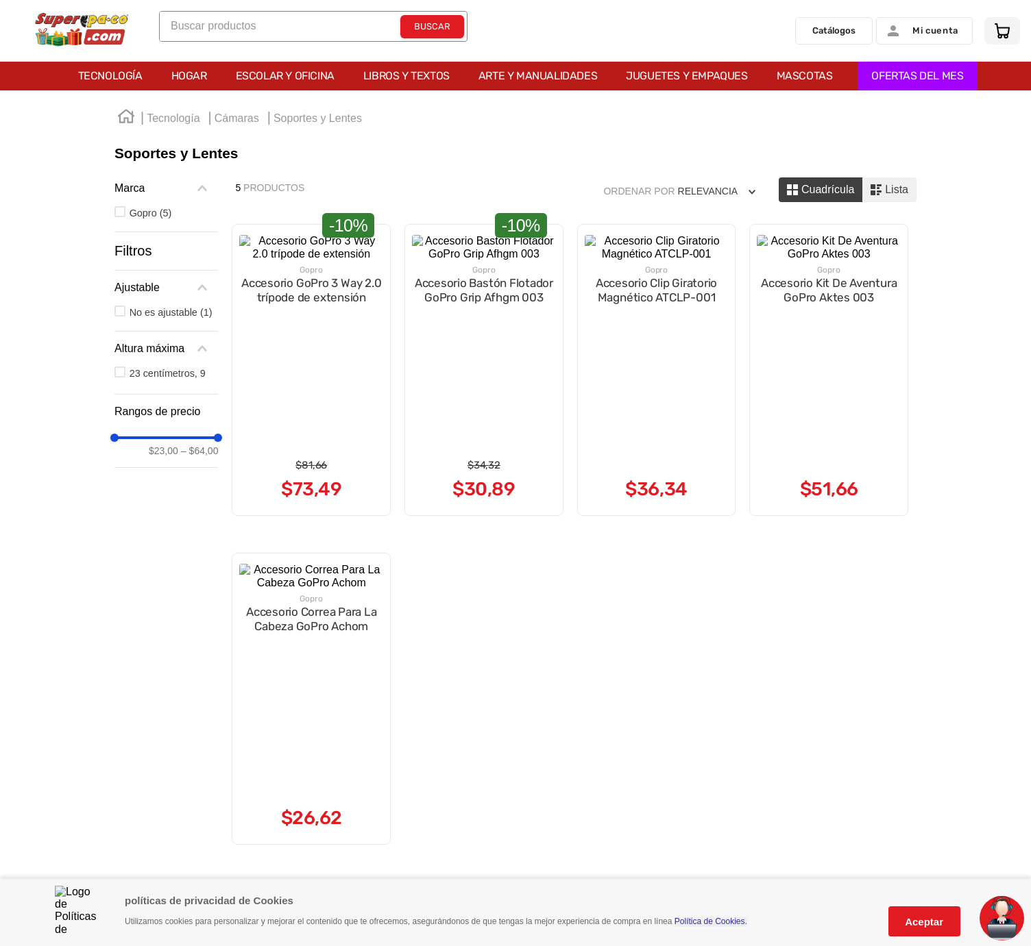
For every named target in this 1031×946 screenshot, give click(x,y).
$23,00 (211, 449)
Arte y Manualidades (537, 75)
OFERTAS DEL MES (917, 75)
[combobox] (313, 26)
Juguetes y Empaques (686, 75)
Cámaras (237, 118)
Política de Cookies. (711, 921)
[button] (190, 288)
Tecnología (110, 75)
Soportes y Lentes (318, 118)
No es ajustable (171, 312)
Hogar (189, 75)
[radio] (820, 189)
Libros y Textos (406, 75)
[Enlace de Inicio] (126, 118)
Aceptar (924, 922)
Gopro (151, 213)
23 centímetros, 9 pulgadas (196, 373)
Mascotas (805, 75)
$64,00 (248, 449)
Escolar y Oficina (285, 75)
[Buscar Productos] (432, 26)
